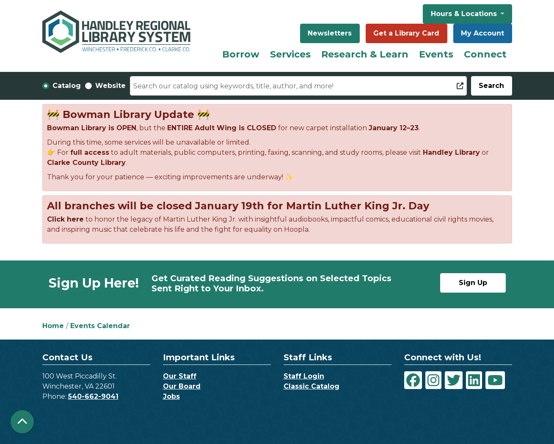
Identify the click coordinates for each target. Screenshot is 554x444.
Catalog (66, 86)
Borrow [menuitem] (240, 54)
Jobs (171, 396)
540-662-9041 (93, 396)
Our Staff (179, 376)
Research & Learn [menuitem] (364, 54)
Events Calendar (100, 326)
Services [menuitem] (290, 54)
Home (53, 326)
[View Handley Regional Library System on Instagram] (433, 380)
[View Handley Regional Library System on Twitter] (454, 380)
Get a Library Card (406, 33)
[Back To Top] (22, 421)
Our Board (182, 386)
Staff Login (304, 376)
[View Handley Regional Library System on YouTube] (495, 380)
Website (110, 86)
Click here (65, 219)
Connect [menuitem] (485, 54)
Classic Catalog (311, 386)
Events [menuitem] (436, 54)
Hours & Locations (465, 14)
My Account (482, 33)
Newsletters (330, 33)
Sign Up (473, 283)
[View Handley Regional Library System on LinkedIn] (474, 380)
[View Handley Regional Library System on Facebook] (413, 380)
